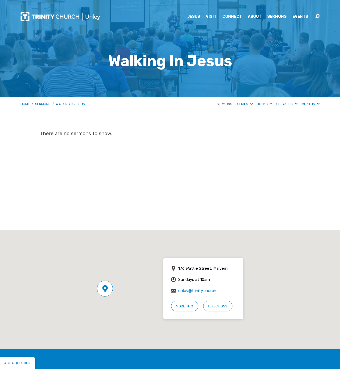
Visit (211, 17)
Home (25, 104)
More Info (184, 306)
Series (245, 104)
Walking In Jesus (70, 104)
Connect (232, 17)
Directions (217, 306)
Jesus (193, 17)
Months (310, 104)
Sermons (277, 17)
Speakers (286, 104)
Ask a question (17, 363)
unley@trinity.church (197, 290)
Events (300, 17)
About (254, 17)
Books (264, 104)
